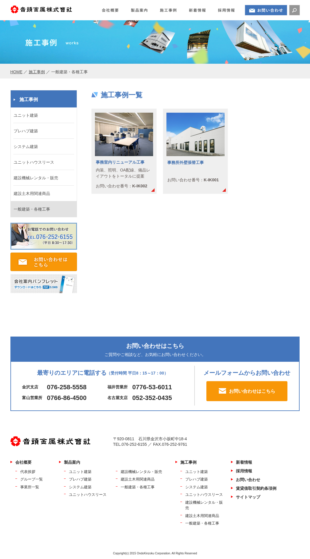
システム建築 (26, 146)
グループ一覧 (31, 479)
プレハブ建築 (26, 131)
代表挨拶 (27, 472)
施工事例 (37, 72)
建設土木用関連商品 (32, 193)
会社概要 (23, 462)
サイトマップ (248, 497)
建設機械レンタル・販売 (36, 178)
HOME (16, 72)
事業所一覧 (29, 487)
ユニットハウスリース (34, 162)
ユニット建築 (26, 115)
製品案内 (72, 462)
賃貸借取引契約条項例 (256, 488)
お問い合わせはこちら (252, 391)
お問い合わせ (248, 479)
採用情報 (244, 471)
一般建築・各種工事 (32, 209)
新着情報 (244, 462)
